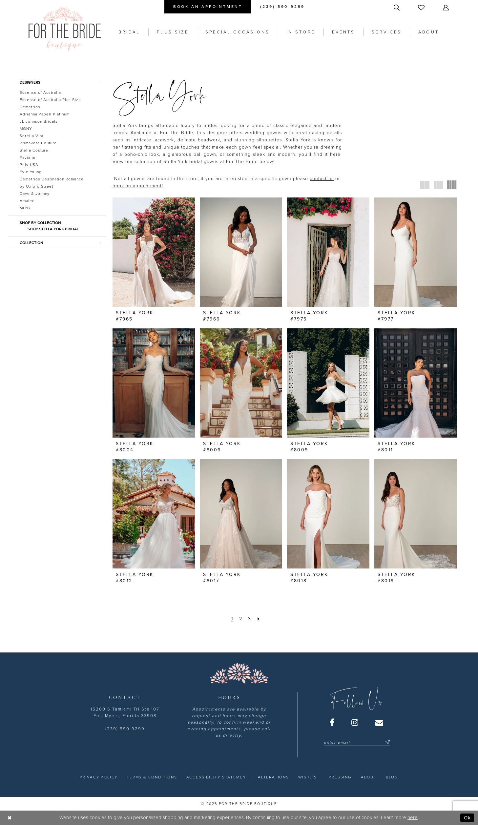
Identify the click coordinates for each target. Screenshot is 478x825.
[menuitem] (207, 6)
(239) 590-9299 (125, 729)
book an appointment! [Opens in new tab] (138, 186)
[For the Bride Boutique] (65, 29)
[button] (446, 7)
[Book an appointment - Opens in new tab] (207, 6)
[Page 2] (241, 619)
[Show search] (397, 7)
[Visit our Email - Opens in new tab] (379, 722)
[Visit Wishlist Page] (421, 7)
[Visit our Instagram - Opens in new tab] (355, 722)
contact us (322, 178)
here (412, 817)
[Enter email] (356, 742)
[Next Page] (259, 619)
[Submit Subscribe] (386, 742)
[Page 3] (249, 619)
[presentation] (154, 252)
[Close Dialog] (9, 817)
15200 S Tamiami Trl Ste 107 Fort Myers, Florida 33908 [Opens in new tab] (125, 712)
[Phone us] (282, 6)
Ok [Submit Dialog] (467, 817)
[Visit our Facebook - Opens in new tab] (332, 722)
